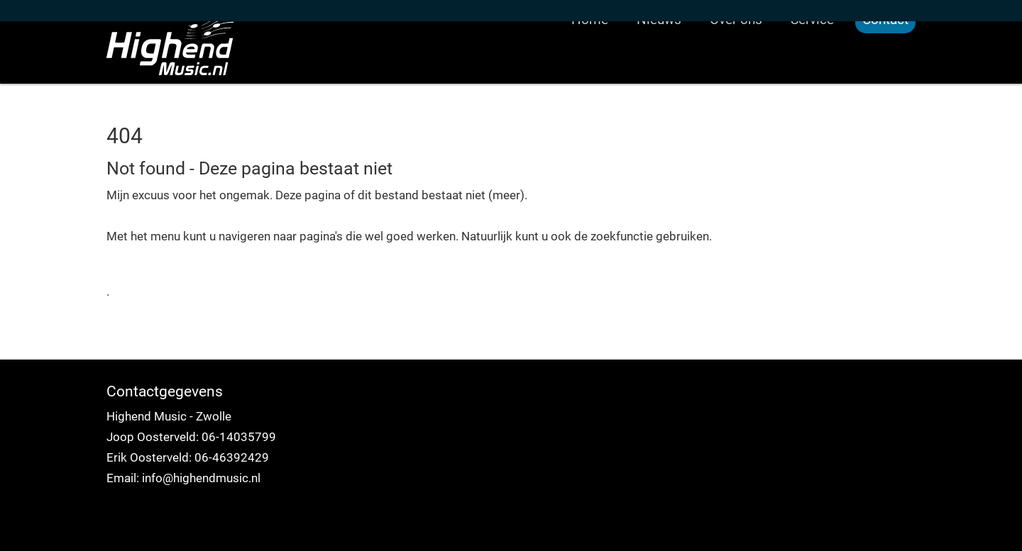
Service (812, 74)
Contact (885, 74)
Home (589, 74)
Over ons (736, 74)
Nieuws (659, 74)
